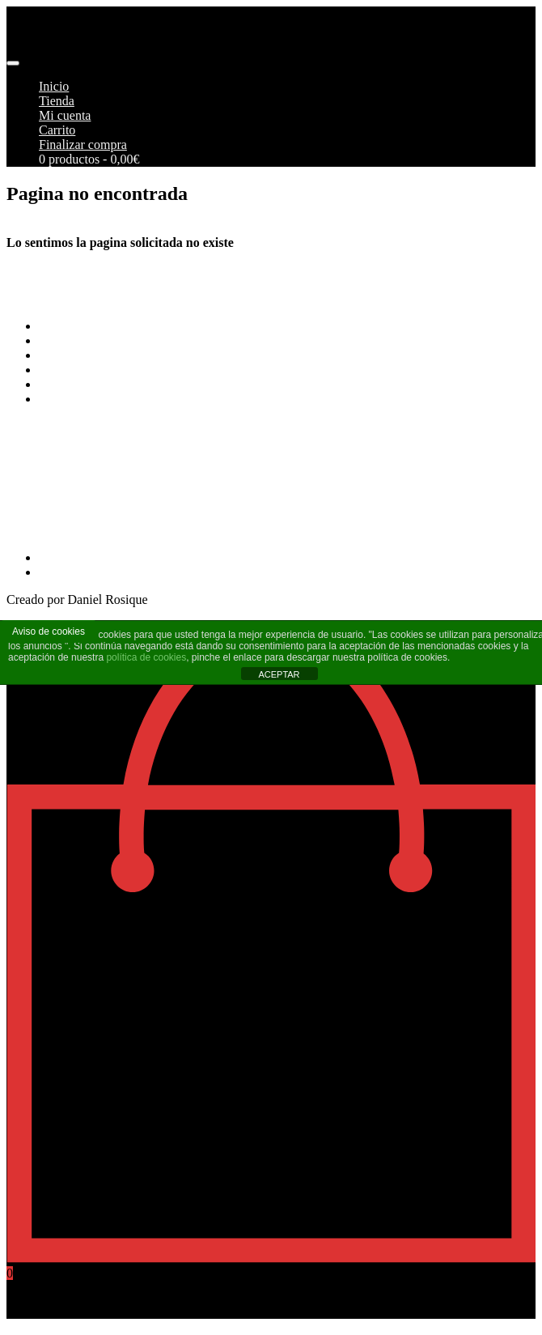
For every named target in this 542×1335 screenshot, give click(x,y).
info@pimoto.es (48, 488)
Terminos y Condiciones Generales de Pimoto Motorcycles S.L (202, 326)
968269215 (35, 530)
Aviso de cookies (48, 631)
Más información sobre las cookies (129, 399)
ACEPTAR (278, 674)
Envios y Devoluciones (99, 355)
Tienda (56, 101)
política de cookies (146, 657)
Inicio (54, 86)
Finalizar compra (83, 144)
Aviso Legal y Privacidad (104, 369)
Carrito (57, 130)
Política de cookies (88, 384)
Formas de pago (80, 340)
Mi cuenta (65, 115)
